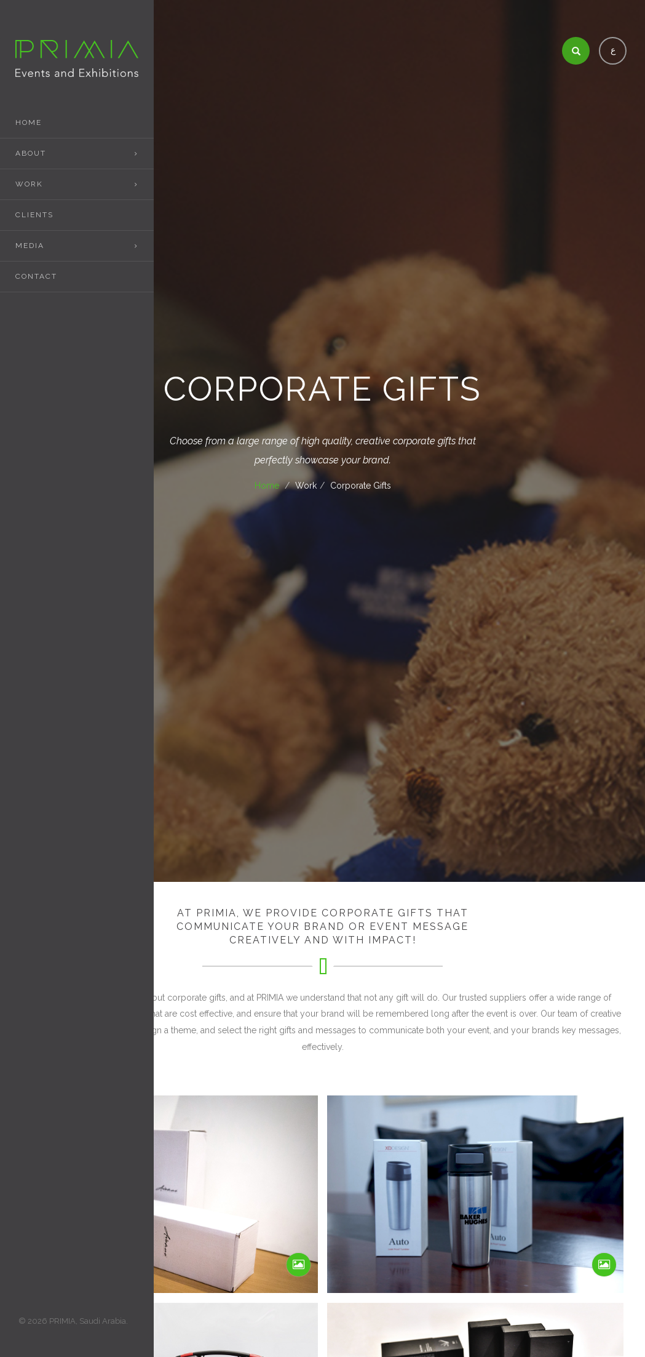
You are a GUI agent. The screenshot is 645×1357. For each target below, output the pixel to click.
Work (29, 184)
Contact (36, 276)
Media (29, 245)
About (30, 153)
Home (28, 122)
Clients (34, 214)
